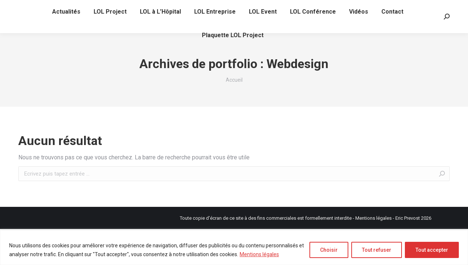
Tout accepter (432, 250)
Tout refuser (376, 250)
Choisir (329, 250)
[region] (234, 247)
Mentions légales (259, 254)
